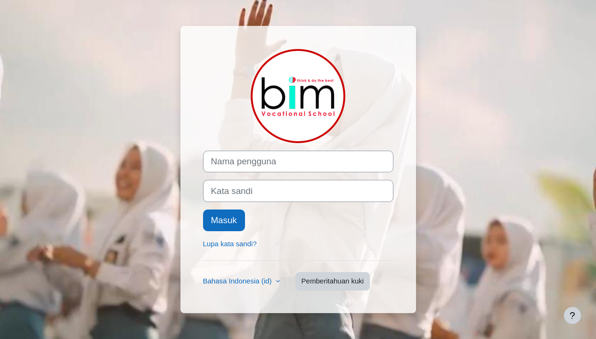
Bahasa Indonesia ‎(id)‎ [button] (238, 281)
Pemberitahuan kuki (333, 281)
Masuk (224, 220)
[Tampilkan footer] (572, 315)
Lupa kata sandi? (230, 244)
